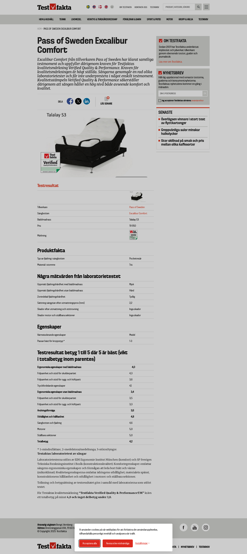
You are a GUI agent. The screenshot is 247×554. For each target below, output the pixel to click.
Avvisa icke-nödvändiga (117, 543)
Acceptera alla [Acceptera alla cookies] (90, 543)
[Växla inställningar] (142, 543)
